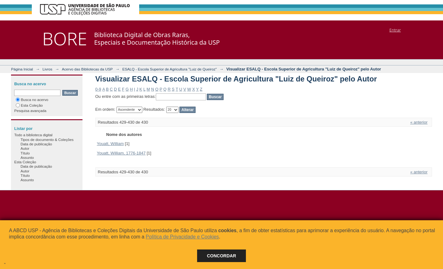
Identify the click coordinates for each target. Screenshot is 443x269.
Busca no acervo (32, 100)
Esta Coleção (29, 105)
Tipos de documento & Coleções (46, 139)
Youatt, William (110, 143)
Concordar (221, 255)
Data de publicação (36, 144)
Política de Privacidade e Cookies (182, 236)
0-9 (98, 89)
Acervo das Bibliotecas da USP (87, 69)
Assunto (27, 157)
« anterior (419, 122)
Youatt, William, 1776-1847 (121, 153)
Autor (24, 148)
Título (25, 153)
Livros (47, 69)
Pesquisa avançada (30, 111)
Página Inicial (22, 69)
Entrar (395, 30)
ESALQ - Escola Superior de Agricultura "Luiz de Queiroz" (169, 69)
